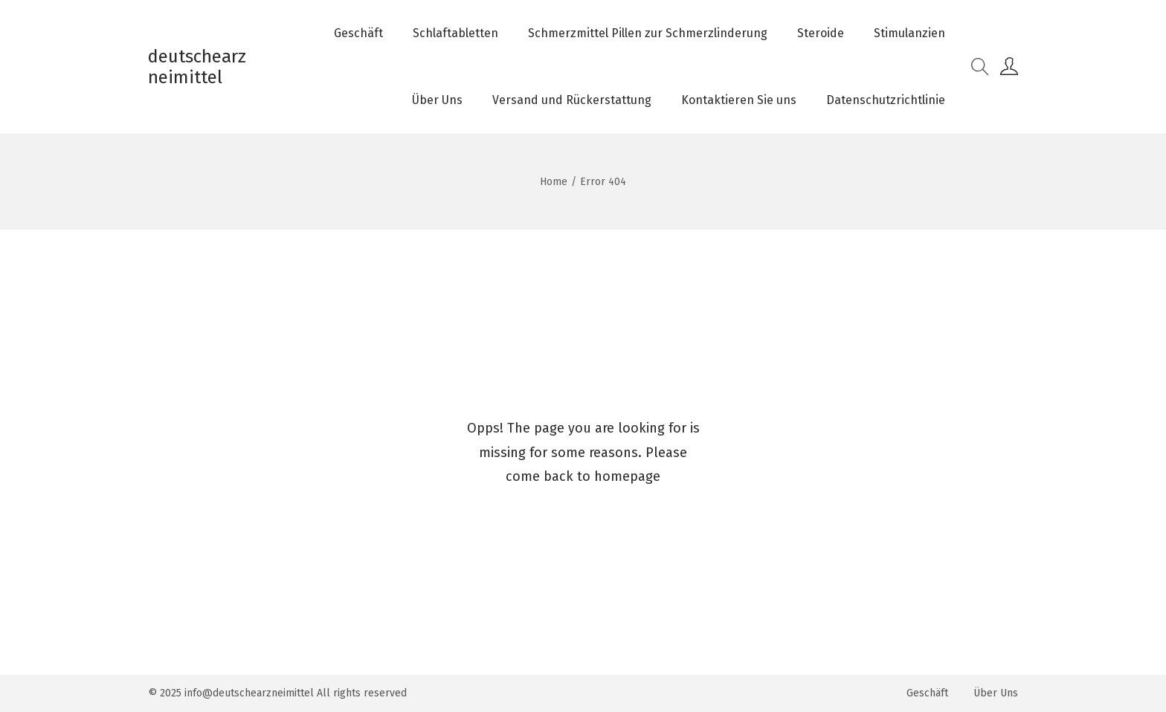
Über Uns (995, 693)
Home (553, 181)
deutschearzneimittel (197, 67)
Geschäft (927, 693)
